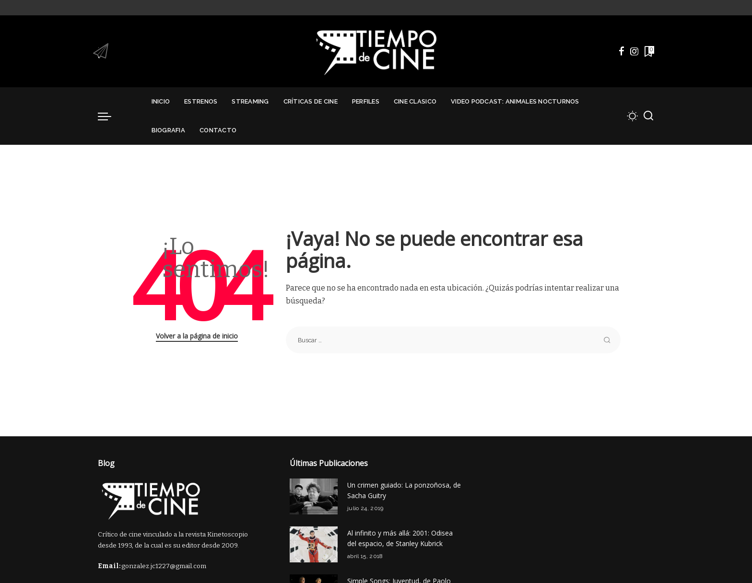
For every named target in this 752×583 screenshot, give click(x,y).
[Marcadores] (648, 51)
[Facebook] (621, 51)
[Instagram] (634, 51)
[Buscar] (648, 116)
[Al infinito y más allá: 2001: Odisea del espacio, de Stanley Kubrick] (314, 544)
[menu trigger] (109, 116)
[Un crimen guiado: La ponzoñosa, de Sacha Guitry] (314, 496)
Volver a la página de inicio (197, 335)
